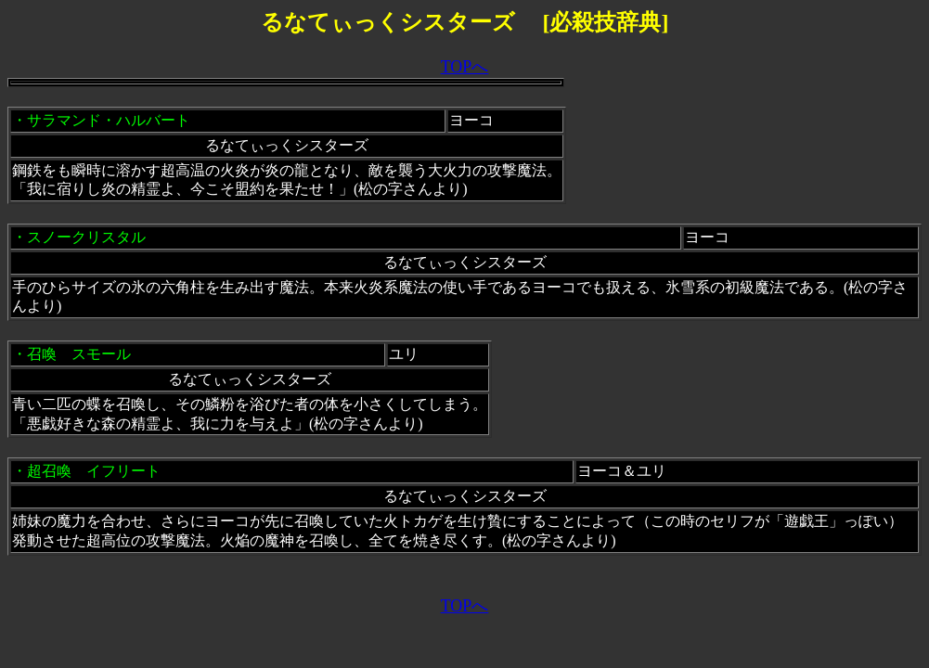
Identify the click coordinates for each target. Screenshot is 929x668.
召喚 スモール (79, 354)
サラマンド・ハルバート (108, 120)
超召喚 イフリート (94, 471)
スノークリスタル (86, 237)
